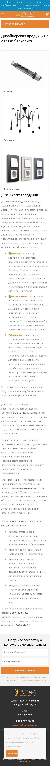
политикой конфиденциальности (32, 680)
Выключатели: (19, 296)
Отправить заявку (25, 670)
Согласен (12, 753)
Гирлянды (17, 334)
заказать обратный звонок (25, 725)
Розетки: (16, 253)
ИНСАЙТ (25, 761)
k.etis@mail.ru (25, 714)
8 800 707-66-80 (25, 721)
